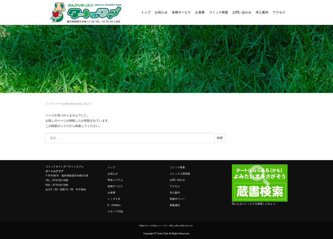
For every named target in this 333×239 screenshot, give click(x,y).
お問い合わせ (241, 12)
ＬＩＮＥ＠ (114, 198)
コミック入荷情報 (180, 173)
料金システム (115, 179)
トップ (146, 12)
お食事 (200, 12)
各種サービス (181, 12)
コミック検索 (218, 12)
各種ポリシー (177, 198)
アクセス (279, 12)
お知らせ (161, 12)
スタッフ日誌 (115, 211)
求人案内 (262, 12)
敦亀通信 (175, 205)
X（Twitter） (115, 205)
